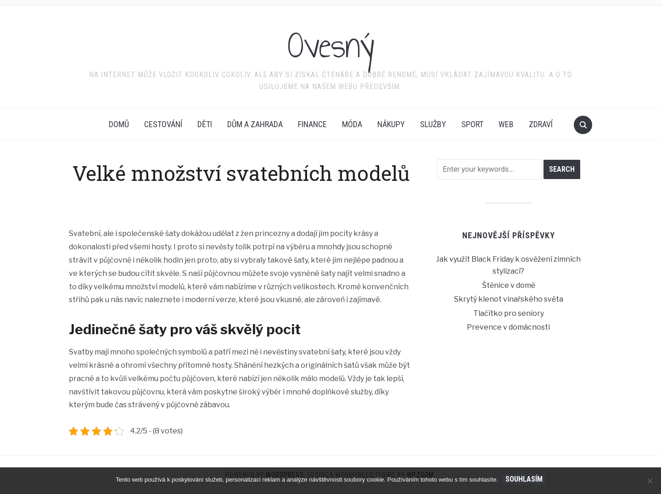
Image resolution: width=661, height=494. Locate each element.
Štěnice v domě (508, 285)
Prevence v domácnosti (508, 327)
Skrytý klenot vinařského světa (508, 299)
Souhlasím (524, 479)
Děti (204, 124)
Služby (433, 124)
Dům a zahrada (255, 124)
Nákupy (391, 124)
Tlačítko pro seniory (508, 313)
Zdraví (541, 124)
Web (506, 124)
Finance (312, 124)
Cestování (163, 124)
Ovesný (330, 45)
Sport (472, 124)
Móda (352, 124)
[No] (649, 480)
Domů (119, 124)
